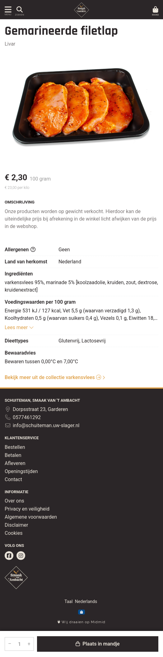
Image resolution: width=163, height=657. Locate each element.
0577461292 (23, 417)
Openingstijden (21, 471)
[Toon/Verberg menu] (7, 9)
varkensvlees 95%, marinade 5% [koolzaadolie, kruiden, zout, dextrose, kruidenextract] (81, 286)
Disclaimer (16, 525)
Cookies (13, 533)
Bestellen (15, 447)
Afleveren (15, 463)
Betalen (13, 455)
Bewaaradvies (20, 353)
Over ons (14, 501)
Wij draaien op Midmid (81, 622)
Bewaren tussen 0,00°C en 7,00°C (41, 361)
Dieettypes (16, 341)
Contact (13, 479)
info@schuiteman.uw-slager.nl (42, 425)
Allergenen (20, 250)
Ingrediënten (19, 274)
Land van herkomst (26, 262)
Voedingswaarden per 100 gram (40, 302)
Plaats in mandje (97, 644)
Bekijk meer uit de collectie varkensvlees (53, 377)
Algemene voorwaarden (31, 517)
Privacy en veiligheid (27, 509)
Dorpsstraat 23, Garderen (36, 409)
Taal (68, 601)
